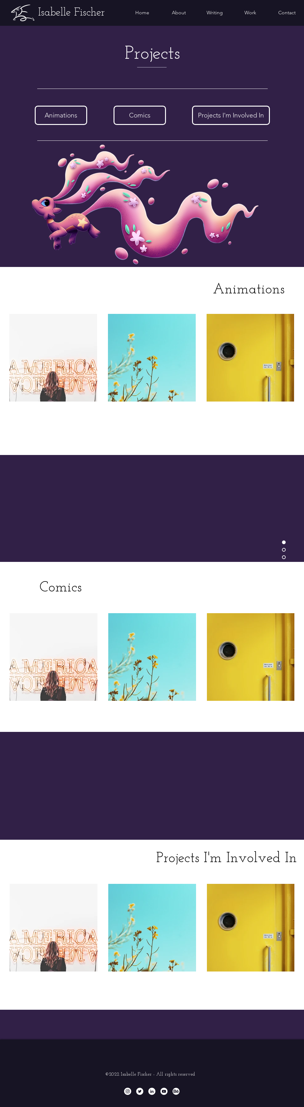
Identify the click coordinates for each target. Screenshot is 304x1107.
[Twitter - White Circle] (139, 1091)
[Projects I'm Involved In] (231, 115)
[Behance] (176, 1091)
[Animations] (61, 115)
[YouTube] (164, 1091)
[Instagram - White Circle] (127, 1091)
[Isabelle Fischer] (71, 13)
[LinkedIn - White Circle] (151, 1091)
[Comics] (140, 115)
